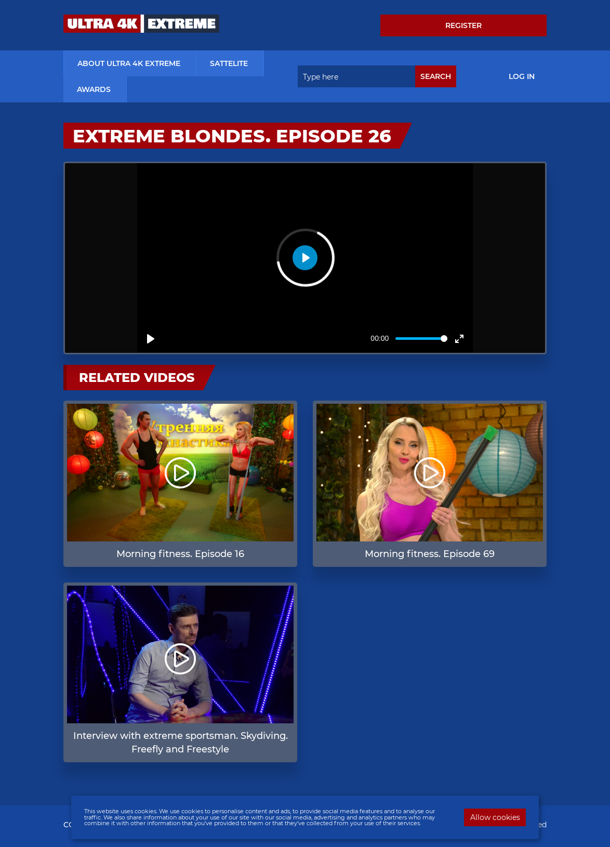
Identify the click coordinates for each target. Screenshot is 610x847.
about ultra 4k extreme (128, 63)
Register (463, 25)
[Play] (150, 338)
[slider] (421, 338)
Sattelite (229, 63)
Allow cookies (495, 817)
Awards (94, 89)
